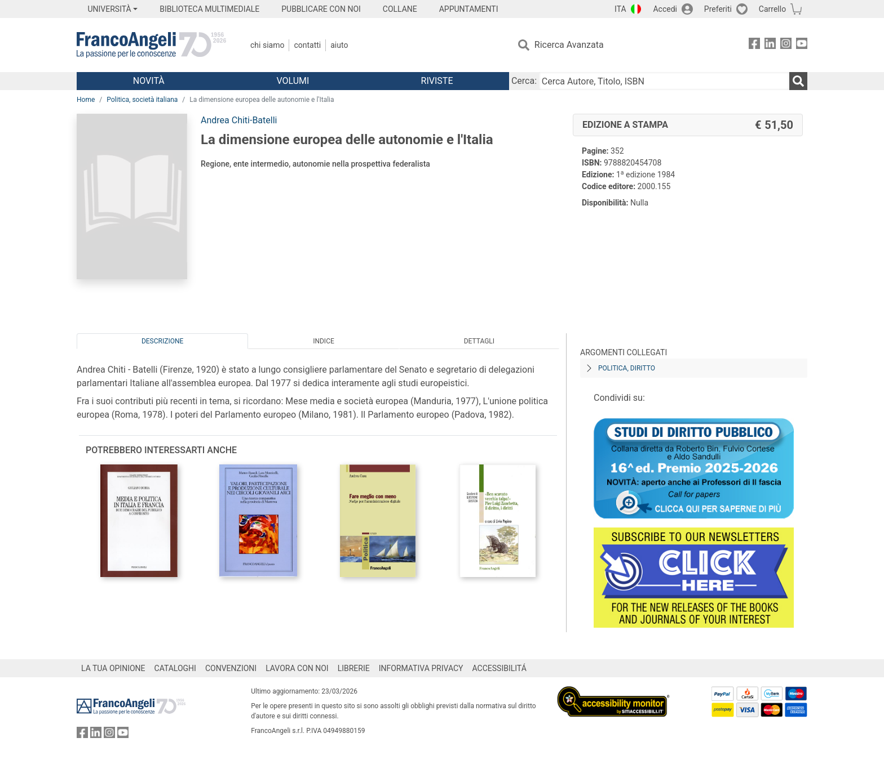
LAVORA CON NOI (297, 668)
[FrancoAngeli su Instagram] (786, 45)
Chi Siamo (267, 45)
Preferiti (718, 9)
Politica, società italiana (142, 100)
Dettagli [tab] (479, 341)
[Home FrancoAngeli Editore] (151, 45)
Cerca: (524, 80)
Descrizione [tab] (162, 341)
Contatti (307, 45)
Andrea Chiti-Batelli (239, 120)
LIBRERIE (354, 668)
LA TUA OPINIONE (113, 668)
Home (86, 100)
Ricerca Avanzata (569, 44)
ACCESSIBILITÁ (499, 668)
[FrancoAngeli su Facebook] (754, 45)
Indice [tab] (323, 341)
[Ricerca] (798, 81)
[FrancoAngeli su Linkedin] (770, 45)
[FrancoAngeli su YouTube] (801, 45)
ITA (620, 9)
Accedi (665, 9)
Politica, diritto (626, 368)
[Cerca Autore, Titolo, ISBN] (664, 81)
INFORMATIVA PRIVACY (421, 668)
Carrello (772, 9)
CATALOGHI (175, 668)
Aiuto (339, 45)
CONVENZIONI (231, 668)
